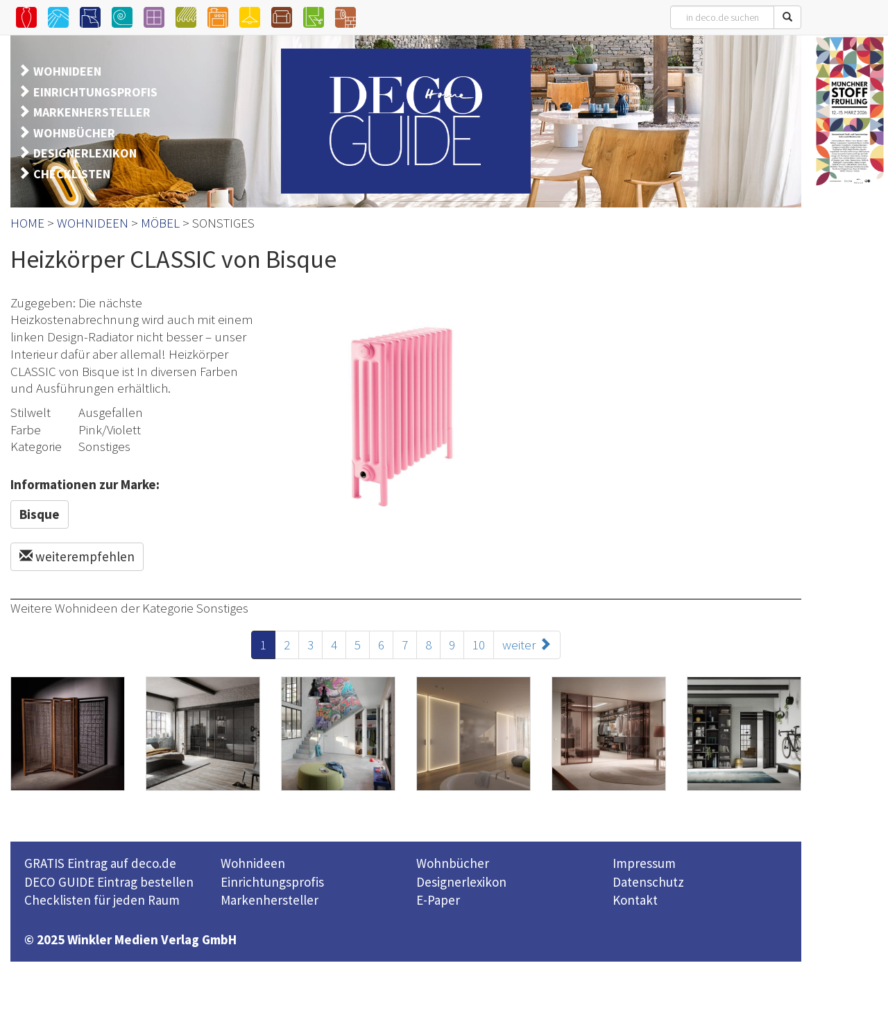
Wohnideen (253, 863)
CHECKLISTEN (71, 174)
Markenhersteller (269, 900)
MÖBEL (160, 222)
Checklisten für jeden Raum (102, 900)
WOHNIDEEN (67, 71)
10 (478, 644)
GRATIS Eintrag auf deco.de (100, 863)
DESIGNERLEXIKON (85, 153)
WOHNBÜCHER (74, 133)
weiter (527, 644)
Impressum (644, 863)
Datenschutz (648, 882)
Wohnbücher (452, 863)
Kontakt (635, 900)
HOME (27, 222)
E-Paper (438, 900)
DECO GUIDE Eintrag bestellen (109, 882)
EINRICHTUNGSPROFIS (95, 92)
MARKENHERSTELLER (92, 112)
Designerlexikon (461, 882)
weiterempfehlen (77, 556)
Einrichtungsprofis (272, 882)
